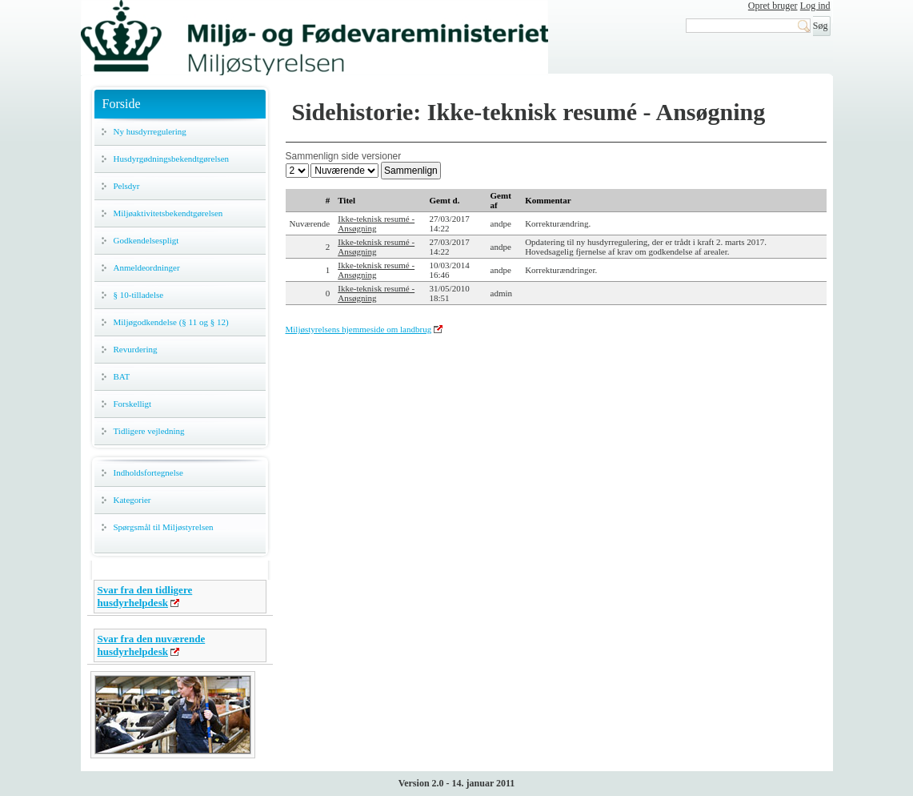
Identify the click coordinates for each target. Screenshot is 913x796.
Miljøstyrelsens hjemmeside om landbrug (359, 329)
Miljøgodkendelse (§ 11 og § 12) (171, 322)
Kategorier (132, 500)
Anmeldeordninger (147, 267)
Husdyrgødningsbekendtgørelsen (172, 158)
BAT (122, 376)
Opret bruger (773, 5)
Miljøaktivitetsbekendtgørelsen (168, 213)
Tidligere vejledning (149, 431)
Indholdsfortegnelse (148, 472)
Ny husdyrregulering (150, 131)
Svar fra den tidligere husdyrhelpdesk (145, 596)
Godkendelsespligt (146, 240)
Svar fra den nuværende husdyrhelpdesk (152, 645)
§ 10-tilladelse (139, 295)
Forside (121, 104)
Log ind (815, 5)
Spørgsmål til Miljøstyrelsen (164, 527)
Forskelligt (133, 403)
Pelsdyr (127, 186)
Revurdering (136, 349)
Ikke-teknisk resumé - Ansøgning (376, 223)
